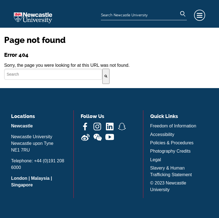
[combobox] (53, 74)
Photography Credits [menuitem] (170, 151)
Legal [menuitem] (155, 159)
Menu (199, 15)
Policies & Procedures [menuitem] (172, 142)
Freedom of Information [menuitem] (173, 126)
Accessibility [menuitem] (162, 134)
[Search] (105, 76)
